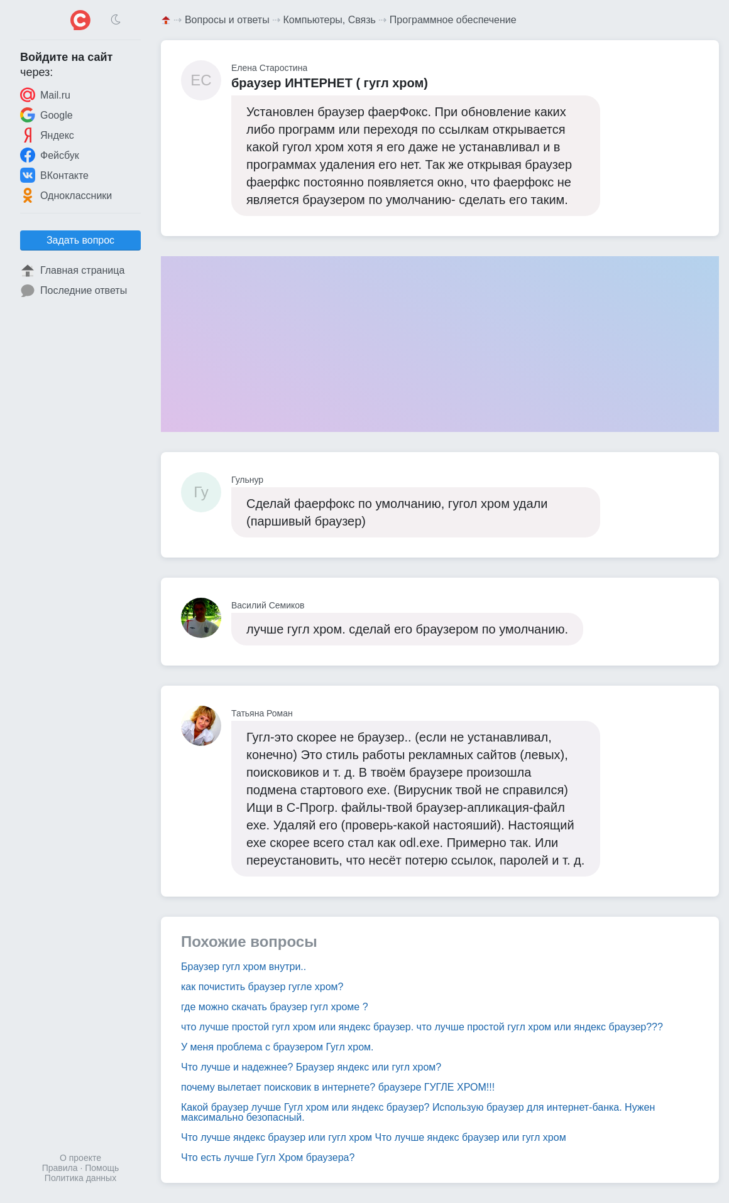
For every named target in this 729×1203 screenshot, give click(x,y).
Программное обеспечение (453, 19)
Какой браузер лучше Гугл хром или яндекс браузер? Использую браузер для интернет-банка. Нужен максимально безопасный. (418, 1112)
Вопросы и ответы (227, 19)
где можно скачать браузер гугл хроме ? (274, 1006)
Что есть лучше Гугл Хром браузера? (267, 1157)
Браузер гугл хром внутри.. (243, 966)
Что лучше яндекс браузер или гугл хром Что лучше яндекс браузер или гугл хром (373, 1137)
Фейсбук (49, 155)
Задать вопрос (80, 240)
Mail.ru (45, 94)
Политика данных (80, 1178)
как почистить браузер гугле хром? (262, 986)
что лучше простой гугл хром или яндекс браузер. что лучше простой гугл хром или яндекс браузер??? (422, 1027)
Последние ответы (73, 290)
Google (46, 114)
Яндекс (47, 135)
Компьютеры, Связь (329, 19)
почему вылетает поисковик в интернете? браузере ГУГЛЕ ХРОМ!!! (338, 1087)
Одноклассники (66, 195)
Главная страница (72, 270)
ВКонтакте (54, 175)
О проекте (80, 1158)
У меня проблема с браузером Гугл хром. (277, 1047)
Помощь (102, 1168)
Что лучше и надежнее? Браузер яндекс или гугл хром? (311, 1067)
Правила (60, 1168)
